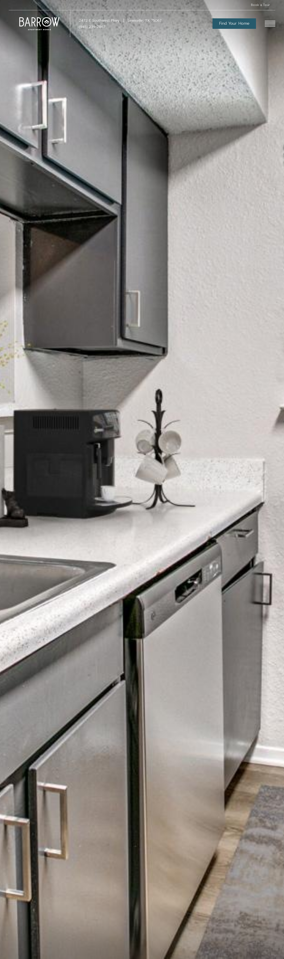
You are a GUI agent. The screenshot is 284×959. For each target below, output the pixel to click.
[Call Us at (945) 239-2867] (146, 26)
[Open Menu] (270, 23)
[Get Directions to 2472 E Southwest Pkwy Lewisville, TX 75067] (120, 20)
